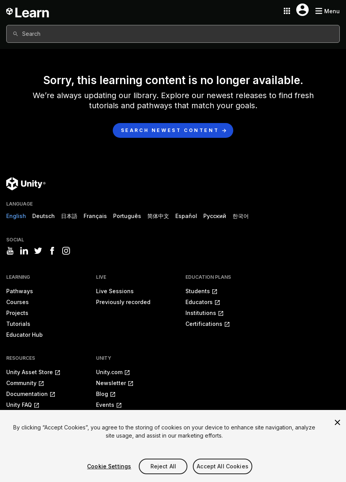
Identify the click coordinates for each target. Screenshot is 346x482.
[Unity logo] (25, 184)
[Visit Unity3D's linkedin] (24, 251)
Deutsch (43, 216)
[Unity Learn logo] (28, 11)
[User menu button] (302, 10)
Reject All (163, 466)
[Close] (337, 422)
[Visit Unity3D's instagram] (66, 251)
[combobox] (173, 34)
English (16, 216)
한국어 (240, 216)
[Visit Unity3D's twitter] (38, 251)
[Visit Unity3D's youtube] (10, 251)
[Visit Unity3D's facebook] (52, 251)
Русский (214, 216)
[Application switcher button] (287, 11)
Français (95, 216)
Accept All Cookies (222, 466)
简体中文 (158, 216)
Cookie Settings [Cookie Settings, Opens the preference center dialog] (109, 466)
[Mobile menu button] (327, 11)
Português (127, 216)
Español (186, 216)
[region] (173, 446)
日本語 (69, 216)
